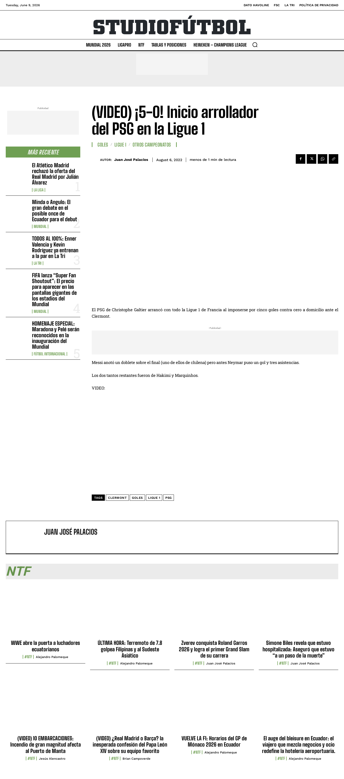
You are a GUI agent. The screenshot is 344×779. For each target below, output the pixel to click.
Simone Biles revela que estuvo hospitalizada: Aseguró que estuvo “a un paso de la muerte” (298, 649)
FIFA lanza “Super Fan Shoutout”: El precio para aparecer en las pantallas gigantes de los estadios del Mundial (54, 289)
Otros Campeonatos (152, 144)
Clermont (117, 498)
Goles (102, 144)
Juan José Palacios (131, 160)
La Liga (38, 190)
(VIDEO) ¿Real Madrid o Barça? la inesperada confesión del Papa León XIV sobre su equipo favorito (130, 744)
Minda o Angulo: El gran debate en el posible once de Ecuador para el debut (54, 211)
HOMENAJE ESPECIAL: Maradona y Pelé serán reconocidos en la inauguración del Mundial (55, 335)
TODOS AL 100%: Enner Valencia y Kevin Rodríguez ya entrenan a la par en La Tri (55, 247)
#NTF (28, 657)
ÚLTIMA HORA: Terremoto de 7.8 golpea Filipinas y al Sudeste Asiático (130, 649)
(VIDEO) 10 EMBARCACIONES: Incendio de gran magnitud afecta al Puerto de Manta (45, 744)
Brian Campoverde (136, 758)
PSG (168, 498)
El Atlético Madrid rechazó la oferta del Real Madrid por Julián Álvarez (55, 174)
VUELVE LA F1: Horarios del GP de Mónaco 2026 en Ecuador (214, 741)
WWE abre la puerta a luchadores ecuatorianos (45, 646)
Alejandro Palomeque (52, 657)
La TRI (38, 263)
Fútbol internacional (49, 354)
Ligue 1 (154, 498)
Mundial (40, 226)
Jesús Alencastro (52, 758)
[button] (255, 44)
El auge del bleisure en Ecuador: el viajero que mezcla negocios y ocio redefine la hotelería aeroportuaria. (298, 744)
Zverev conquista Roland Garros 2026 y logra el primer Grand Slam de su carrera (214, 649)
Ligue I (120, 144)
